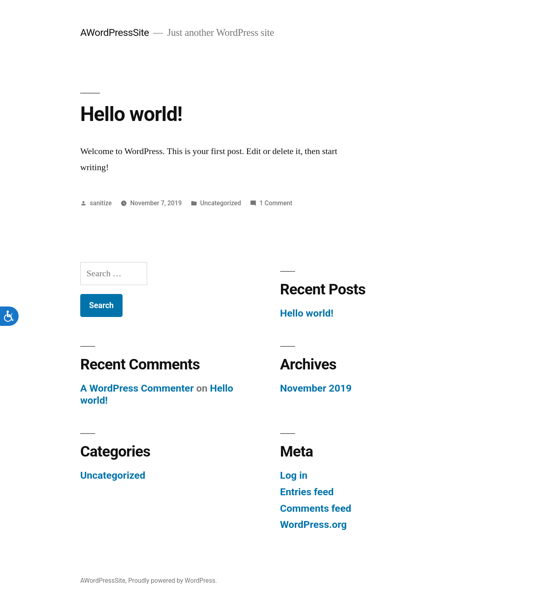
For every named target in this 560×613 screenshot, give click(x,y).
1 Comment (276, 203)
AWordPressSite (114, 32)
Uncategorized (220, 203)
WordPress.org (313, 524)
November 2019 (316, 388)
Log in (294, 475)
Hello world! (131, 114)
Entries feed (307, 492)
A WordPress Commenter (137, 388)
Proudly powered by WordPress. (172, 580)
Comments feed (316, 508)
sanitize (101, 203)
